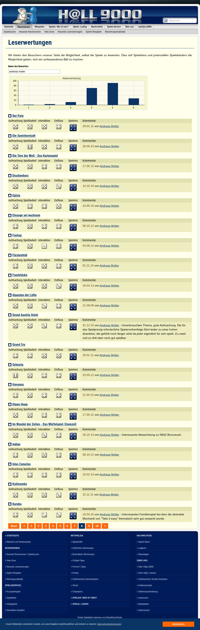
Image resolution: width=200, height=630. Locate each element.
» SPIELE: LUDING (79, 604)
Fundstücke (19, 275)
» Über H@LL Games (146, 573)
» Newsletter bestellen (15, 610)
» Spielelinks (10, 598)
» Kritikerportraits (144, 585)
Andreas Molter (109, 126)
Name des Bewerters (18, 66)
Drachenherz (20, 175)
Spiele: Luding (80, 27)
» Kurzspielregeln (12, 591)
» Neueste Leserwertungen (17, 567)
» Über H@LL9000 (145, 567)
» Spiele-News (143, 542)
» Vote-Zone (10, 560)
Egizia (16, 195)
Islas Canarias (21, 464)
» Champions (77, 591)
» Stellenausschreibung (147, 591)
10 (97, 526)
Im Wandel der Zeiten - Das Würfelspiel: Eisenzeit (44, 424)
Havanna (18, 384)
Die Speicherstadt (23, 136)
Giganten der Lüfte (24, 295)
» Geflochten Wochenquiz (82, 548)
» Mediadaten (143, 604)
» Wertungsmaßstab (14, 579)
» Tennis (74, 585)
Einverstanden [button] (178, 624)
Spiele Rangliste (94, 31)
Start (14, 526)
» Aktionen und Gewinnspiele (18, 542)
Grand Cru (18, 345)
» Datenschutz (143, 610)
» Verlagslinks (11, 604)
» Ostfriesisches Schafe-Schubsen (152, 579)
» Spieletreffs (76, 542)
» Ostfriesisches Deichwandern (84, 579)
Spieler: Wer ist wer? (59, 27)
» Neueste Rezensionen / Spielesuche (22, 554)
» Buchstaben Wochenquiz (83, 554)
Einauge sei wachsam (26, 215)
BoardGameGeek (114, 617)
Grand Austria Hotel (25, 315)
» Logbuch (141, 548)
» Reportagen (143, 554)
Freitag (17, 235)
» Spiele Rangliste (13, 573)
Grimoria (17, 365)
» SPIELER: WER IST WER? (84, 598)
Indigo (16, 444)
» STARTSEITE (12, 536)
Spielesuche (10, 31)
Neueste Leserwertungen (70, 31)
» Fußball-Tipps (78, 560)
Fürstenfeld (19, 255)
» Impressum (142, 598)
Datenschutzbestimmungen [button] (109, 624)
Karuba (17, 504)
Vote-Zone (49, 31)
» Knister (75, 573)
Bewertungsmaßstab (115, 31)
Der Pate (18, 116)
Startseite (8, 27)
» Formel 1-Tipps (78, 567)
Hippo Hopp (20, 404)
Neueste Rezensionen (30, 31)
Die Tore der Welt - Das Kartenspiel (35, 156)
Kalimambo (19, 484)
